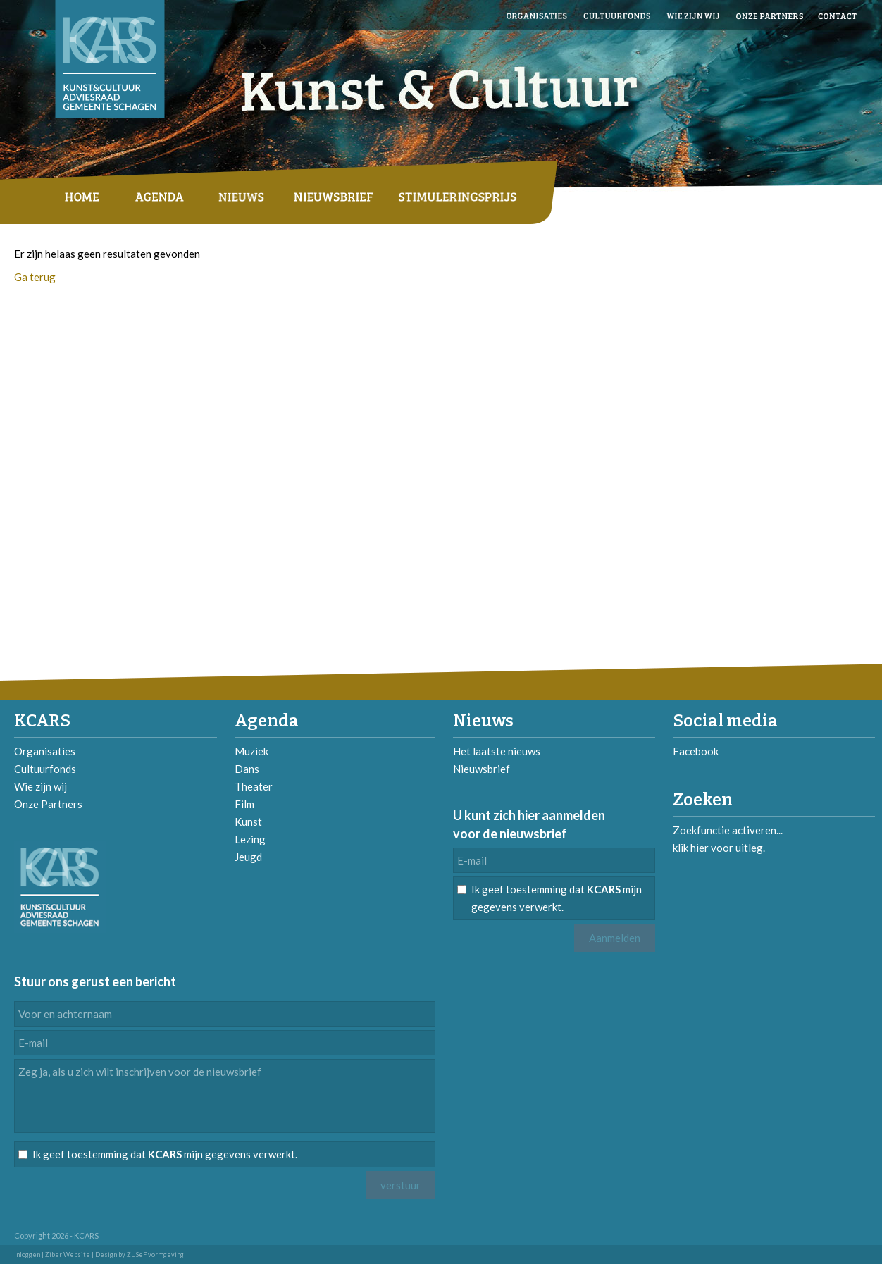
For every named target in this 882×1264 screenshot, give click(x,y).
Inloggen (27, 1254)
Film (244, 804)
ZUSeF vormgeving (155, 1254)
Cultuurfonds (45, 768)
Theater (254, 786)
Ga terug (35, 277)
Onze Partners (48, 804)
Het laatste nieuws (496, 751)
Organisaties (44, 751)
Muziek (251, 751)
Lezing (250, 839)
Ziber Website (67, 1254)
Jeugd (248, 856)
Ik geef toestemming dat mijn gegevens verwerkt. (556, 898)
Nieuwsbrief (481, 768)
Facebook (696, 751)
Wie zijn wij (40, 786)
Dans (247, 768)
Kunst (248, 821)
